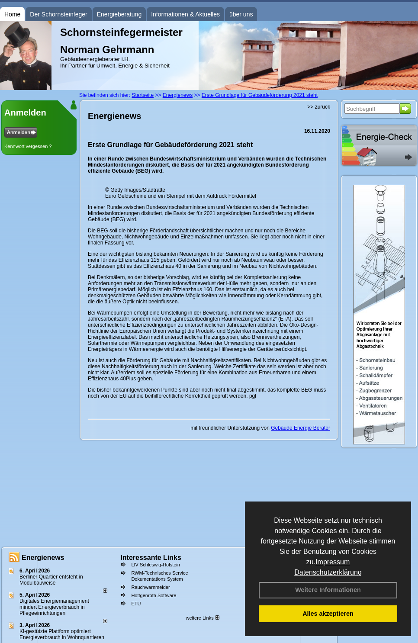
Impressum (332, 562)
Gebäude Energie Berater (300, 428)
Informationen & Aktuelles (185, 14)
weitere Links (202, 617)
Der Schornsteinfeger (58, 14)
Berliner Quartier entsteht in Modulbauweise (51, 580)
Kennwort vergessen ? (27, 146)
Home (12, 14)
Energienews (43, 557)
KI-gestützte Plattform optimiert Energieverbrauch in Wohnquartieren (61, 634)
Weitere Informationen (328, 589)
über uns (241, 14)
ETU (136, 603)
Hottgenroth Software (153, 595)
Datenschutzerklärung (328, 572)
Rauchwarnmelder (150, 587)
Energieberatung (119, 14)
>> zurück (318, 107)
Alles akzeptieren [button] (328, 613)
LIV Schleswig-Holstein (155, 564)
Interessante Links (150, 557)
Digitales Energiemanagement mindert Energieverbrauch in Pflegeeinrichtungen (54, 607)
